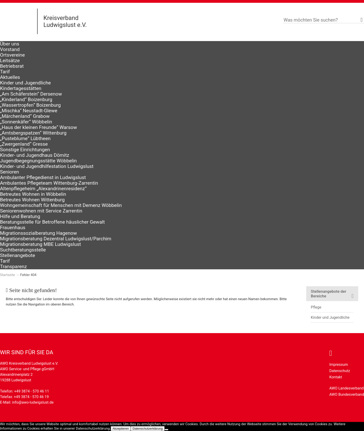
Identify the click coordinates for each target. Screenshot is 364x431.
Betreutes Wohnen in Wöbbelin (33, 194)
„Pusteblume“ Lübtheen (25, 138)
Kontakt (335, 377)
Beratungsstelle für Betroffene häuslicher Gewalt (52, 222)
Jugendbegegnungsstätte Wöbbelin (38, 161)
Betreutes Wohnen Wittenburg (32, 200)
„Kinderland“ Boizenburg (26, 99)
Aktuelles (10, 77)
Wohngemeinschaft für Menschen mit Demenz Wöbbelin (61, 205)
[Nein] (166, 429)
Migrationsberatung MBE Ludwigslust (40, 244)
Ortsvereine (12, 55)
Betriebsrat (12, 66)
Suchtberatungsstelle (23, 250)
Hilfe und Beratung (20, 216)
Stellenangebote (17, 255)
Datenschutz (339, 371)
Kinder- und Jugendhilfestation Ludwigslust (47, 166)
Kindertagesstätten (20, 88)
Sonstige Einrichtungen (25, 149)
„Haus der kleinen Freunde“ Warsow (38, 127)
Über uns (9, 44)
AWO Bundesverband (346, 394)
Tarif (5, 71)
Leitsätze (10, 60)
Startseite (7, 275)
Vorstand (10, 49)
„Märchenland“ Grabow (25, 116)
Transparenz (13, 266)
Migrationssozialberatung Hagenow (38, 233)
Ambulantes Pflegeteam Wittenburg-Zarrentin (49, 183)
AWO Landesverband (346, 388)
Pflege (316, 307)
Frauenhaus (12, 227)
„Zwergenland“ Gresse (24, 144)
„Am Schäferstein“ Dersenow (31, 94)
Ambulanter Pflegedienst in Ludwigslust (43, 177)
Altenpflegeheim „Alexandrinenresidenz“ (43, 188)
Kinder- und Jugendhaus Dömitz (34, 155)
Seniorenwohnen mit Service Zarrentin (41, 211)
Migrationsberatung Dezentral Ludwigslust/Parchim (55, 238)
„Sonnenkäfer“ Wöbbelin (26, 122)
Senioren (9, 172)
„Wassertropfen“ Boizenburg (30, 105)
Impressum (338, 364)
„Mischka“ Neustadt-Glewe (28, 110)
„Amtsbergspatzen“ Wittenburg (33, 133)
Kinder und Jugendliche (25, 83)
